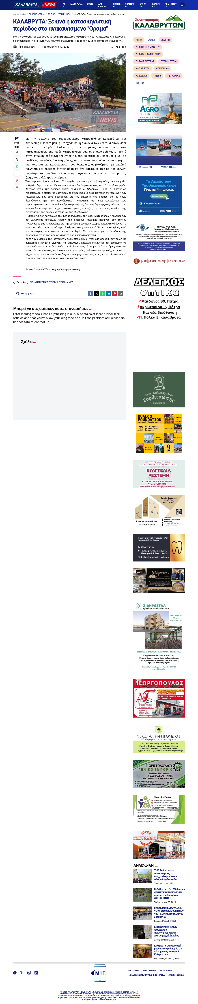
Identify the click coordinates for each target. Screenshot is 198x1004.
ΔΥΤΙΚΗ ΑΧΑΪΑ (169, 61)
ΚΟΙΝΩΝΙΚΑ (162, 68)
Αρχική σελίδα (19, 14)
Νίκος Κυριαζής (27, 46)
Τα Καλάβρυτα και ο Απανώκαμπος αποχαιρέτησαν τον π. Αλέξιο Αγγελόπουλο (165, 875)
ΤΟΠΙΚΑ (51, 14)
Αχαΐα (151, 39)
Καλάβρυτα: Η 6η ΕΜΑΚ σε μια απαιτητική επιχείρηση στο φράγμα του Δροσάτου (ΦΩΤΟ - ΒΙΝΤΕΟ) (169, 894)
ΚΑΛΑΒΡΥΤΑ (142, 68)
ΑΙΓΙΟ (139, 39)
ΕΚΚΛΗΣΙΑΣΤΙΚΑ (36, 14)
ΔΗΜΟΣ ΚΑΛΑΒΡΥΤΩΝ (148, 54)
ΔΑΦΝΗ (165, 39)
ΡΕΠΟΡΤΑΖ (173, 75)
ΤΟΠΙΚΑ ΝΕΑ (64, 14)
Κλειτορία (141, 75)
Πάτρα (157, 75)
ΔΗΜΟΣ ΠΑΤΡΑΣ (145, 61)
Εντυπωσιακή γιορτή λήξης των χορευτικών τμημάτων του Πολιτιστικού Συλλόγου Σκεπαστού (168, 912)
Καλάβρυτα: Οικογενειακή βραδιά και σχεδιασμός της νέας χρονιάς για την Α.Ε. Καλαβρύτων (168, 950)
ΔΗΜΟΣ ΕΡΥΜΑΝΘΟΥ (148, 47)
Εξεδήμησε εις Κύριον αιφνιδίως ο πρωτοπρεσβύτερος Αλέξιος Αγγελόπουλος (166, 931)
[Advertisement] (159, 346)
